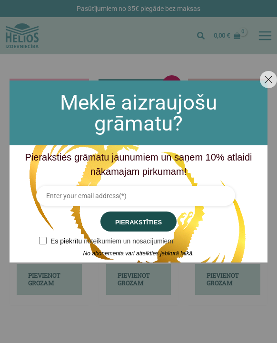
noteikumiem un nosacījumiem (129, 241)
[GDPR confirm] (43, 240)
